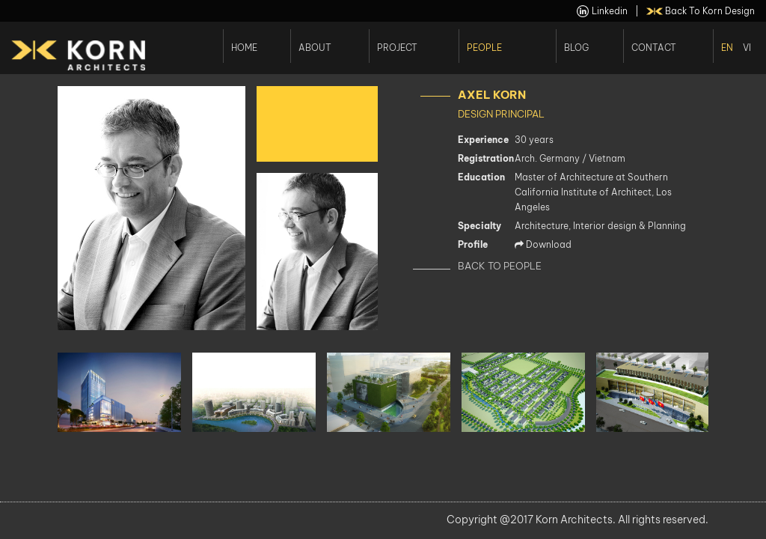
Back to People (500, 266)
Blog (576, 47)
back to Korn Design (701, 11)
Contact (653, 47)
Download (543, 244)
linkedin (602, 11)
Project (397, 47)
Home (244, 47)
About (314, 47)
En (727, 47)
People (484, 47)
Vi (747, 47)
